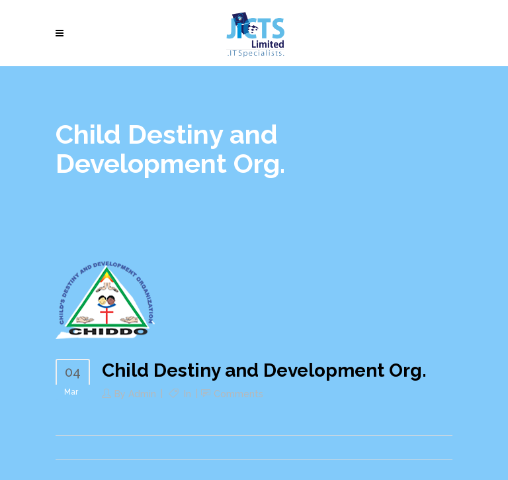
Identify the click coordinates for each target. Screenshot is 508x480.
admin (142, 394)
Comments (238, 394)
